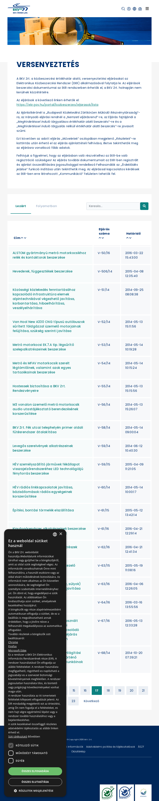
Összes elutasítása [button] (35, 782)
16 (85, 690)
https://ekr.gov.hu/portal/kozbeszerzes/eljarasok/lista (58, 105)
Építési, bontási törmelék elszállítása (43, 510)
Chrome (13, 642)
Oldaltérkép (78, 751)
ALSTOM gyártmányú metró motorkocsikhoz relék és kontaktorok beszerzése (49, 255)
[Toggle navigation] (147, 8)
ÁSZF (141, 746)
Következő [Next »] (91, 701)
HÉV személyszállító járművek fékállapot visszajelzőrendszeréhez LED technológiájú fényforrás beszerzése (48, 469)
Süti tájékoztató (17, 736)
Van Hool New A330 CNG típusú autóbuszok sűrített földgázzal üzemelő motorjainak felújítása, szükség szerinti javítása (49, 326)
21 (143, 690)
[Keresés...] (113, 206)
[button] (123, 9)
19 (119, 690)
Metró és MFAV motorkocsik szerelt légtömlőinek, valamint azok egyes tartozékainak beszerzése (42, 367)
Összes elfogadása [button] (35, 771)
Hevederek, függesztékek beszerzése (42, 271)
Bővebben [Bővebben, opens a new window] (34, 736)
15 (74, 690)
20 (132, 690)
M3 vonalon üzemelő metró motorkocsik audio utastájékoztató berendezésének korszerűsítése (46, 409)
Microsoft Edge (17, 650)
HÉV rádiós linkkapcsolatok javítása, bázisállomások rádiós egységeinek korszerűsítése (43, 492)
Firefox (12, 646)
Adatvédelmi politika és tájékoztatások (111, 746)
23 (73, 701)
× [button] (60, 534)
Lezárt (21, 206)
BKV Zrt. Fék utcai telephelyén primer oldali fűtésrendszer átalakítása (48, 429)
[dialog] (35, 663)
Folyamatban (46, 206)
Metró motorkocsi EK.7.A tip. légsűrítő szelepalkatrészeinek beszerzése (43, 347)
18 (108, 690)
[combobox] (55, 534)
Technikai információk (69, 746)
